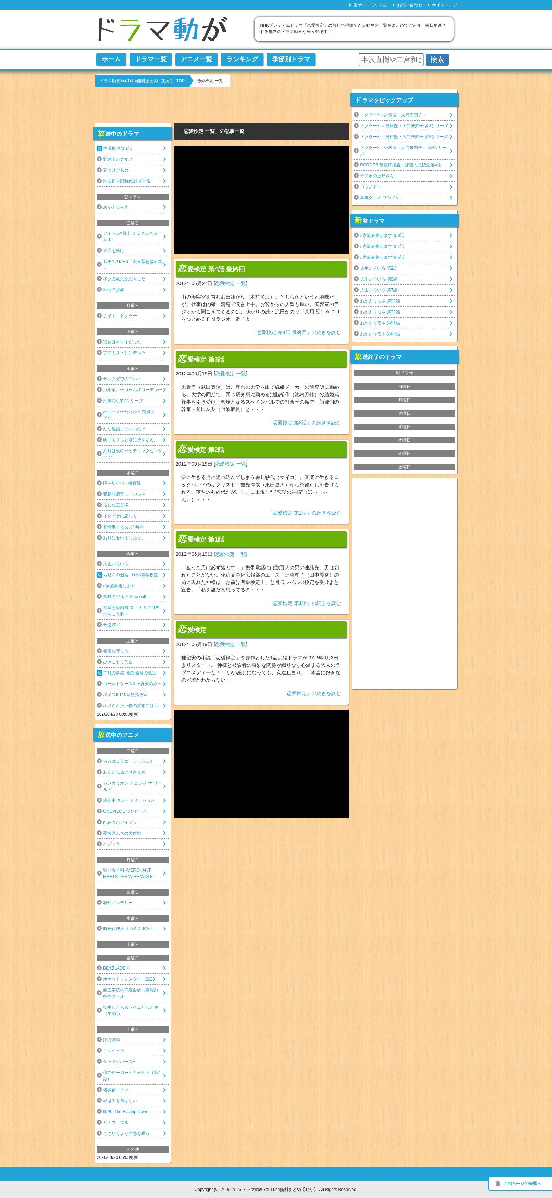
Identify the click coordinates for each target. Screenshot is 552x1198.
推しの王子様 (115, 505)
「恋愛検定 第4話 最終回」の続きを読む (296, 332)
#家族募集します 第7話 (382, 246)
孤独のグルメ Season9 (124, 596)
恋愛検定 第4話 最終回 (211, 268)
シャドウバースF (119, 1061)
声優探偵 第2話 (117, 148)
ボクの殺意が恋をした (124, 278)
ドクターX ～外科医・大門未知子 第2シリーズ (404, 125)
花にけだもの (115, 170)
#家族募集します (119, 585)
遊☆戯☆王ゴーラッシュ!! (127, 761)
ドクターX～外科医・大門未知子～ (393, 114)
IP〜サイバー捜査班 (122, 483)
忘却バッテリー (118, 902)
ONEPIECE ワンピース (125, 811)
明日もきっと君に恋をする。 (130, 439)
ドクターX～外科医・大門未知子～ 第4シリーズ (403, 150)
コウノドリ (370, 186)
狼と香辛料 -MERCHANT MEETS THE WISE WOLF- (128, 873)
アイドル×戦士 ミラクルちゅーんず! (132, 236)
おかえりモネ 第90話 (380, 333)
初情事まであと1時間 (123, 526)
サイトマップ (444, 4)
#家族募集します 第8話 (382, 235)
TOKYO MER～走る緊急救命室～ (132, 264)
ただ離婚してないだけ (124, 428)
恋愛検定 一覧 (230, 283)
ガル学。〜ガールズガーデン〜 (132, 389)
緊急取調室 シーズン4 (124, 494)
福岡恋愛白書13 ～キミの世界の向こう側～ (131, 610)
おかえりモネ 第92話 (380, 311)
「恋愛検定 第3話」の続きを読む (304, 422)
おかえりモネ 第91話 (380, 322)
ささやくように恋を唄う (126, 1133)
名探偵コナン (115, 1089)
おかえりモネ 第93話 (380, 301)
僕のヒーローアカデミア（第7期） (132, 1075)
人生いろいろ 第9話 (378, 268)
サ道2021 (112, 624)
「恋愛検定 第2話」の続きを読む (304, 513)
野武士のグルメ (118, 159)
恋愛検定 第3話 (201, 358)
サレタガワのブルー (122, 378)
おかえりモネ (115, 207)
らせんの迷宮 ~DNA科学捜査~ (132, 574)
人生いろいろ (115, 563)
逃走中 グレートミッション (129, 800)
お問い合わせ (409, 4)
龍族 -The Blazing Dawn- (126, 1111)
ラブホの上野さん (377, 175)
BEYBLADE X (116, 968)
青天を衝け (113, 250)
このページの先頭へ (522, 1183)
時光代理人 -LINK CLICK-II (128, 928)
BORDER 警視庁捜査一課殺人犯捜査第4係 (400, 164)
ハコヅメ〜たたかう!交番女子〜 (129, 414)
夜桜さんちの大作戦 (122, 833)
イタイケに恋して (120, 516)
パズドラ (111, 844)
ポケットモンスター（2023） (131, 979)
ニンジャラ (113, 1050)
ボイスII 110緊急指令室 (125, 694)
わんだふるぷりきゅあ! (124, 772)
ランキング (242, 59)
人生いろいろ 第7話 (378, 290)
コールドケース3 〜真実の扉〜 (132, 683)
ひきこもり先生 (118, 661)
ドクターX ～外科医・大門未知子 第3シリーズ (404, 136)
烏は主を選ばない (120, 1100)
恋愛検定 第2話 (201, 449)
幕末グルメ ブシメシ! (380, 197)
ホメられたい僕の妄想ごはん (130, 705)
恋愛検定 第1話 (201, 538)
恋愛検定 (192, 629)
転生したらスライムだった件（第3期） (130, 1010)
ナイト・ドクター (120, 315)
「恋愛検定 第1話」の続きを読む (304, 603)
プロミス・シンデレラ (124, 352)
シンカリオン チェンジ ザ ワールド (132, 786)
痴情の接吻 (113, 289)
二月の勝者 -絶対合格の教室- (130, 672)
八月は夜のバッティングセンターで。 (132, 454)
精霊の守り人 (115, 651)
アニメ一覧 (196, 59)
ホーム (111, 59)
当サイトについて (370, 4)
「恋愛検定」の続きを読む (311, 693)
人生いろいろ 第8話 (378, 279)
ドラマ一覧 (151, 59)
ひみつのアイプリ (120, 822)
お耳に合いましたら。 (124, 537)
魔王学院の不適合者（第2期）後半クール (132, 993)
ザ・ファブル (115, 1122)
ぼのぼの (111, 1039)
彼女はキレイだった (122, 341)
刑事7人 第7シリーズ (123, 400)
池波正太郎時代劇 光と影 (127, 181)
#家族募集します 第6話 (382, 257)
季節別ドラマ (291, 59)
